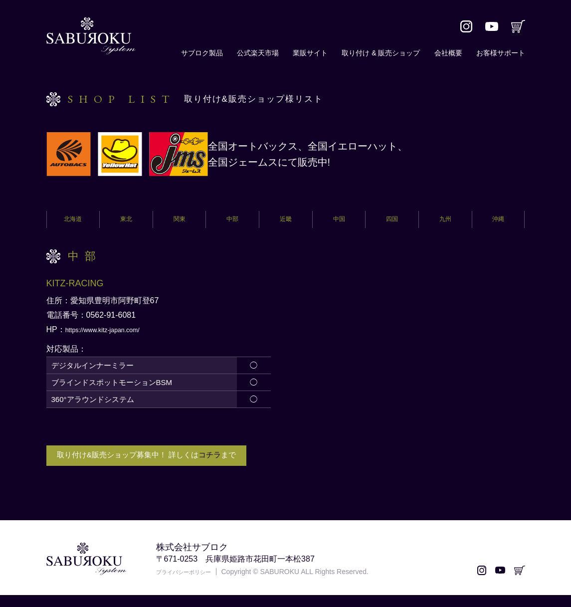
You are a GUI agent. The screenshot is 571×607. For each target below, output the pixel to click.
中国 (339, 221)
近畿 (286, 221)
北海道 (73, 221)
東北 (126, 221)
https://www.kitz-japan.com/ (113, 334)
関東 (180, 221)
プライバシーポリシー (191, 584)
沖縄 (498, 221)
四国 (392, 221)
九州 (445, 221)
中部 (232, 221)
